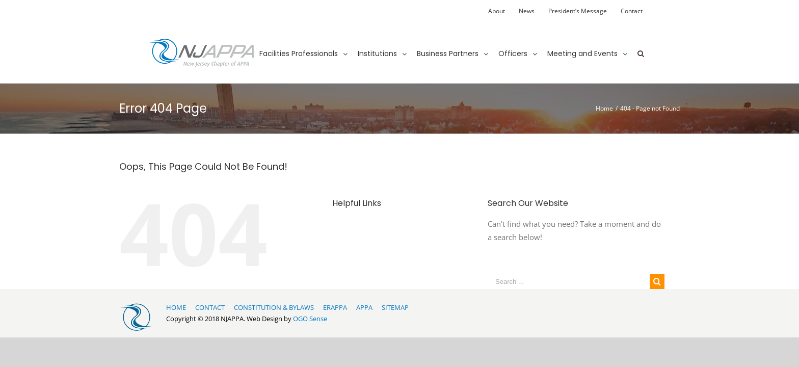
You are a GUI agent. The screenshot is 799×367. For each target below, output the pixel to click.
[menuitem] (497, 11)
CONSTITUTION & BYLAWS (274, 307)
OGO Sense (310, 318)
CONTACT (210, 307)
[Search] (640, 44)
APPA (364, 307)
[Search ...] (569, 281)
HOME (176, 307)
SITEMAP (395, 307)
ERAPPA (335, 307)
